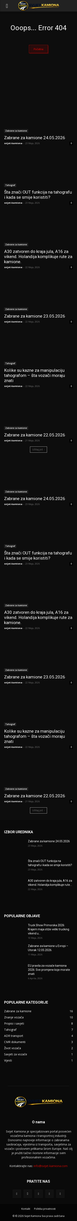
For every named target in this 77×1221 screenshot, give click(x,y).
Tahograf (10, 185)
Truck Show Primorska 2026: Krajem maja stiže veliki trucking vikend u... (48, 929)
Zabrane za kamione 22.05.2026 (34, 435)
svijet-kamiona (13, 143)
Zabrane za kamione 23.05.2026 (34, 316)
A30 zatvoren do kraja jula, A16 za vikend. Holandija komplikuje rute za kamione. (38, 256)
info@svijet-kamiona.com (51, 1166)
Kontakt (25, 1209)
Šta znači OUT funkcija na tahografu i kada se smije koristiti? (38, 195)
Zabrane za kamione (16, 130)
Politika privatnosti (45, 1209)
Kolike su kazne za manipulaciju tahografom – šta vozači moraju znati (34, 375)
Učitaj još (38, 449)
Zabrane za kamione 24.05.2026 (34, 137)
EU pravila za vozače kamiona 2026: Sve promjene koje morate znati (49, 969)
